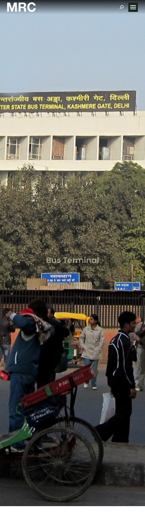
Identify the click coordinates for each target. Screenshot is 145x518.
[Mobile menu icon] (133, 7)
